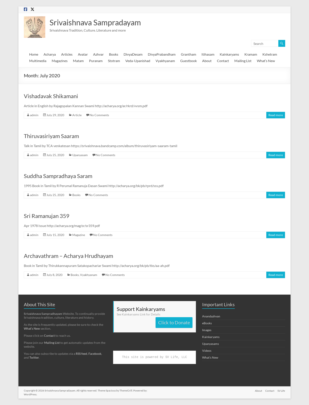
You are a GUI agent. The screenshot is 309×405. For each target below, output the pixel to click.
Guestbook (188, 61)
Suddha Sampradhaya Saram (58, 175)
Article (77, 115)
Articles (67, 54)
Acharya (50, 54)
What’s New (266, 61)
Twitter (34, 357)
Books (113, 54)
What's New (210, 357)
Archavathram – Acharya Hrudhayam (68, 255)
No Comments (99, 115)
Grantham (188, 54)
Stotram (114, 61)
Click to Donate (174, 322)
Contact (223, 61)
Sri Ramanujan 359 (46, 215)
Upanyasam (80, 155)
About (207, 61)
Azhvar (98, 54)
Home (33, 54)
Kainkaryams (229, 54)
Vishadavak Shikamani (51, 96)
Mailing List (242, 61)
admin (34, 115)
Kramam (250, 54)
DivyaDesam (133, 54)
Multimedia (37, 61)
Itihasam (207, 54)
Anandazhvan (211, 316)
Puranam (96, 61)
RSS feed (81, 353)
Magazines (60, 61)
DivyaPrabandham (162, 54)
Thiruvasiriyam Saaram (51, 135)
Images (206, 330)
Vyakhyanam (165, 61)
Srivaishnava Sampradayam (95, 22)
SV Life (281, 390)
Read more (275, 115)
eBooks (207, 323)
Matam (78, 61)
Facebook (94, 353)
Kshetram (269, 54)
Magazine (78, 235)
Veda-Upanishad (137, 61)
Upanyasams (210, 344)
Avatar (83, 54)
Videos (206, 350)
